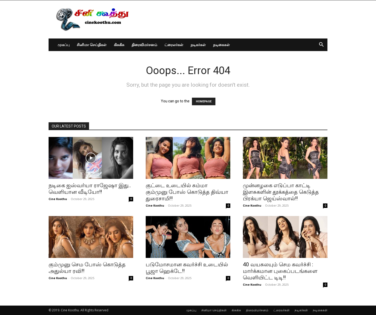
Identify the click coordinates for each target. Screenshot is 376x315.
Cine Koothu (58, 199)
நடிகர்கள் (198, 44)
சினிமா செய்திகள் (92, 44)
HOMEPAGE (204, 101)
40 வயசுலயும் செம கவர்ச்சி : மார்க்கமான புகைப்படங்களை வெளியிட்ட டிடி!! (280, 271)
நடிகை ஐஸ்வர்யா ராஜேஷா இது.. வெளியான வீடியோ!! (90, 188)
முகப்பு (63, 44)
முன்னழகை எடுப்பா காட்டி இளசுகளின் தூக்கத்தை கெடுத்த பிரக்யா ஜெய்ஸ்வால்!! (281, 192)
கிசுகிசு (119, 44)
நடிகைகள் (221, 44)
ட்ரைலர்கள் (173, 44)
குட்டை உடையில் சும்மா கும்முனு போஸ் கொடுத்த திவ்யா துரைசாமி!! (187, 192)
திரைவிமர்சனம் (144, 44)
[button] (321, 45)
